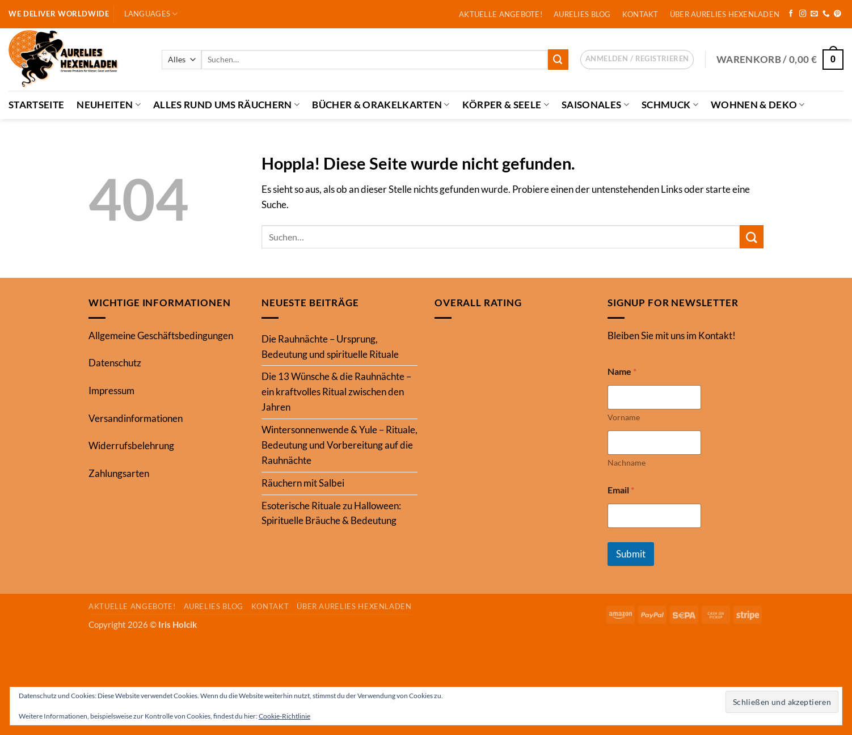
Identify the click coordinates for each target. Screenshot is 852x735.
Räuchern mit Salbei (302, 483)
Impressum (111, 390)
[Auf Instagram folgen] (803, 14)
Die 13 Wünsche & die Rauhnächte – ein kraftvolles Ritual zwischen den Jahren (336, 391)
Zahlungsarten (118, 473)
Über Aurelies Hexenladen (724, 14)
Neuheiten (109, 105)
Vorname (624, 417)
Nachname (627, 462)
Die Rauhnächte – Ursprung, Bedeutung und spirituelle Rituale (330, 346)
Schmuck (670, 105)
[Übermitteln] (558, 59)
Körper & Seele (505, 105)
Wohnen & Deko (758, 105)
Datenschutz (114, 363)
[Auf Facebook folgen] (791, 14)
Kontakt (640, 14)
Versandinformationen (135, 418)
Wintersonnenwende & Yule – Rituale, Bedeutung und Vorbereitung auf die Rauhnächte (339, 445)
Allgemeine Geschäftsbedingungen (160, 335)
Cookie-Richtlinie (284, 716)
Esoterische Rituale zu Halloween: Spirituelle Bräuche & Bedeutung (331, 513)
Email (621, 489)
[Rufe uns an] (826, 14)
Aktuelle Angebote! (500, 14)
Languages (151, 14)
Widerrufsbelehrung (131, 445)
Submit (631, 554)
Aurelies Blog (582, 14)
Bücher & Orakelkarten (381, 105)
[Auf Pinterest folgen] (837, 14)
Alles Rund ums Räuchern (226, 105)
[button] (637, 59)
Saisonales (595, 105)
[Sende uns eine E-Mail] (814, 14)
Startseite (36, 105)
